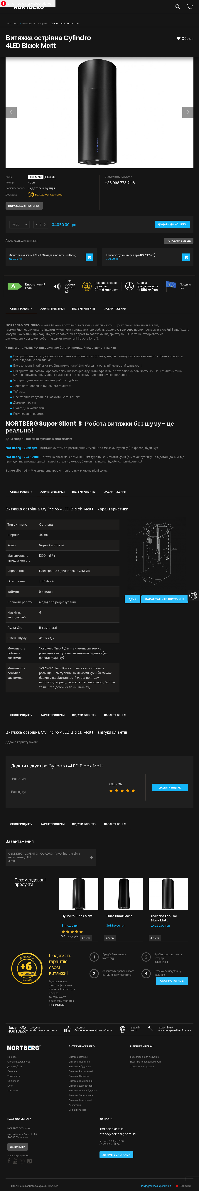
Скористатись (172, 981)
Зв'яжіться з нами (116, 1155)
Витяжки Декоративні (81, 1086)
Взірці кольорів (77, 1110)
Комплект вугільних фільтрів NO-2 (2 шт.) (130, 255)
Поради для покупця (24, 206)
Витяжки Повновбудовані (83, 1091)
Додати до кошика (172, 224)
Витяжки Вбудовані (80, 1067)
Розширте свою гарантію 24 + (106, 286)
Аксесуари (75, 1105)
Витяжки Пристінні (79, 1062)
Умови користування (142, 1067)
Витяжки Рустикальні (81, 1072)
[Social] (9, 1162)
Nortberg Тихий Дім (21, 448)
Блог (10, 1086)
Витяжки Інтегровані (80, 1101)
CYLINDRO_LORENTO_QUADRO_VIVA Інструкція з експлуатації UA (50, 858)
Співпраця (13, 1081)
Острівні (42, 23)
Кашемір (50, 177)
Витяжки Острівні (79, 1057)
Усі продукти (28, 23)
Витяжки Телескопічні (81, 1096)
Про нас (12, 1057)
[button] (11, 112)
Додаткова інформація (156, 1186)
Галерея (12, 1072)
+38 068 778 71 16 (120, 183)
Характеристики (53, 308)
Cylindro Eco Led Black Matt (164, 919)
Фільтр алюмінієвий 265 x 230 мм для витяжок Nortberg (42, 255)
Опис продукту (21, 308)
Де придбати (14, 1067)
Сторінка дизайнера (19, 1062)
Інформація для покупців (144, 1057)
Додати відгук (170, 789)
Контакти (12, 1091)
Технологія (13, 1076)
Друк (132, 599)
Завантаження (115, 308)
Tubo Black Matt (119, 917)
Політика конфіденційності (145, 1062)
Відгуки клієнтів (84, 308)
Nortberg (12, 23)
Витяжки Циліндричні (81, 1081)
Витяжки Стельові (79, 1076)
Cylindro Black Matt (77, 917)
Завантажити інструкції (164, 599)
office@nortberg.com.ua (118, 1135)
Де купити (17, 1148)
